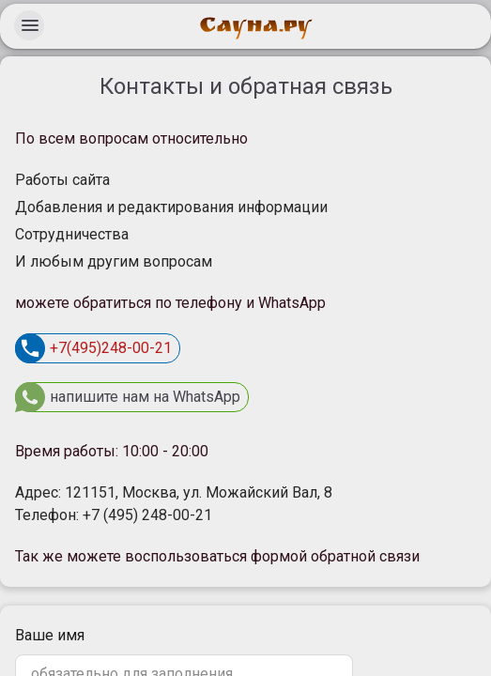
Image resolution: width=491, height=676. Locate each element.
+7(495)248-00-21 (93, 348)
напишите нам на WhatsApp (127, 397)
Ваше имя (49, 635)
